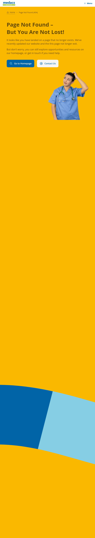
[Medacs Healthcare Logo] (9, 3)
